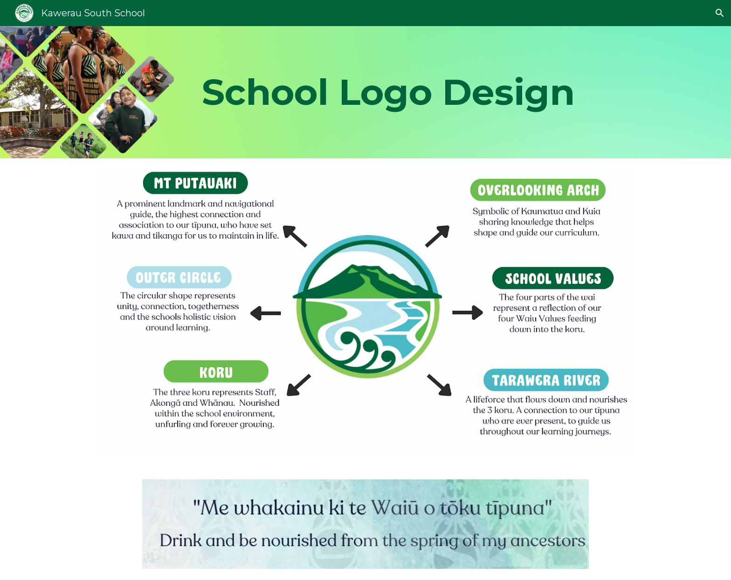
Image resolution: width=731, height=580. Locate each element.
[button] (720, 13)
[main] (388, 92)
